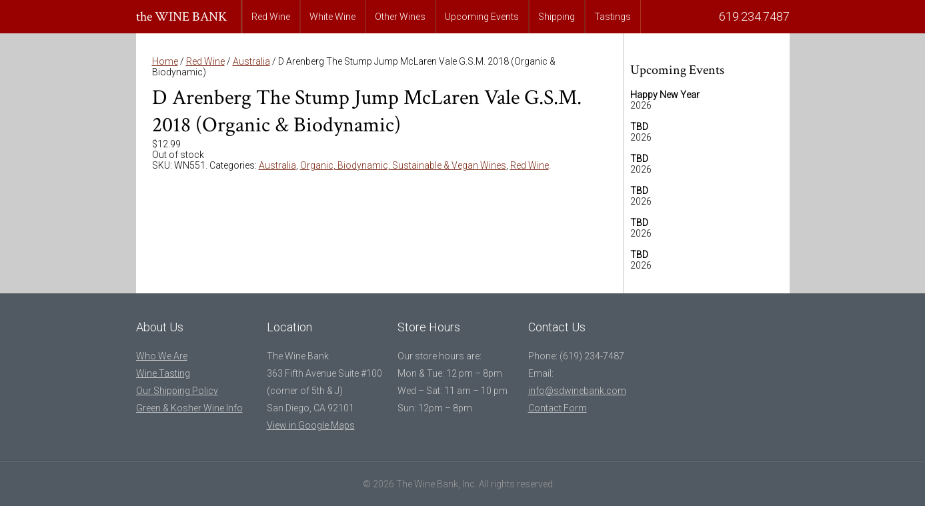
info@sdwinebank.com (577, 390)
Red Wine (270, 16)
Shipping (556, 16)
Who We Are (161, 356)
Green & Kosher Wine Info (189, 408)
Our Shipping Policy (177, 390)
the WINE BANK (181, 16)
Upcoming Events (482, 16)
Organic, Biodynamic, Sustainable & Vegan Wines (403, 165)
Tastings (612, 16)
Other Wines (400, 16)
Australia (251, 61)
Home (165, 61)
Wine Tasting (163, 373)
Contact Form (557, 408)
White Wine (332, 16)
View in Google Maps (311, 425)
